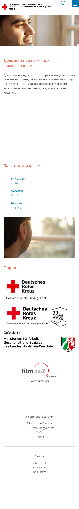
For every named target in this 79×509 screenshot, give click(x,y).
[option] (39, 239)
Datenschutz (40, 463)
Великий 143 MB (16, 205)
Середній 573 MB (17, 193)
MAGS (39, 432)
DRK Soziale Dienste (39, 423)
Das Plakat (39, 472)
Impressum (39, 467)
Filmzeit (39, 437)
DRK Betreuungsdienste (39, 428)
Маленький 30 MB (18, 181)
